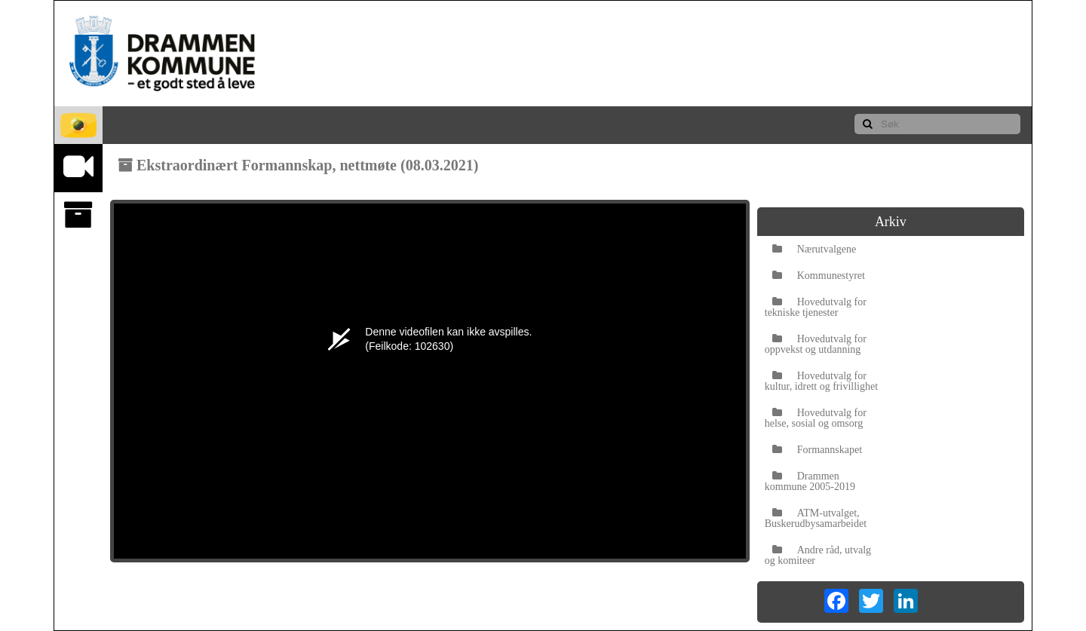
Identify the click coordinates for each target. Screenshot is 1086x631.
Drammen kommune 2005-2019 (810, 481)
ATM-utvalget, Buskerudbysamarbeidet (816, 518)
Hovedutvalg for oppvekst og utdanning (816, 344)
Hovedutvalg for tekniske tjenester (816, 307)
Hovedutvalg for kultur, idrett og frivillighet (821, 381)
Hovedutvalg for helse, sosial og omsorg (816, 418)
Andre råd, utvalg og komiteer (818, 555)
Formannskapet (817, 449)
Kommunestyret (818, 275)
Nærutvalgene (814, 249)
